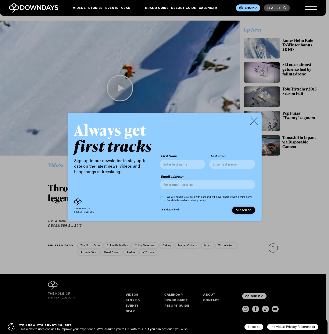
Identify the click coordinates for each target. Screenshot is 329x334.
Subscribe (243, 209)
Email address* (172, 177)
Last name (218, 156)
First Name (169, 156)
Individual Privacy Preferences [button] (293, 326)
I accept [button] (254, 326)
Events (111, 8)
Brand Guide (156, 8)
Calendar (208, 8)
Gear (125, 8)
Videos (79, 8)
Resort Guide (183, 8)
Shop (251, 8)
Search (276, 8)
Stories (95, 8)
